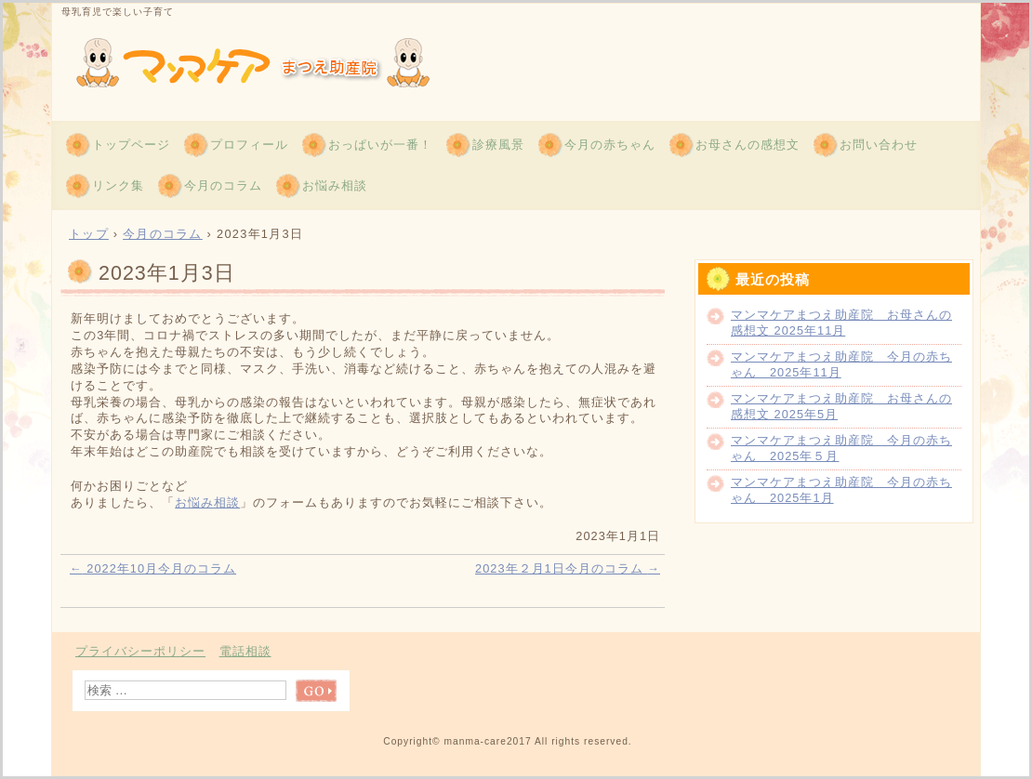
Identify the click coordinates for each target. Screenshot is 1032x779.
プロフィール (249, 145)
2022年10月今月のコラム (153, 568)
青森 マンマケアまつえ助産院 (275, 59)
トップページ (131, 145)
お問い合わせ (879, 145)
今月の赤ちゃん (609, 145)
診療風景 (498, 145)
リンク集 (118, 185)
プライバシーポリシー (140, 651)
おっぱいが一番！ (380, 145)
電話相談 (245, 651)
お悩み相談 (334, 185)
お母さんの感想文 (747, 145)
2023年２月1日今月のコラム (567, 568)
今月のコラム (223, 185)
